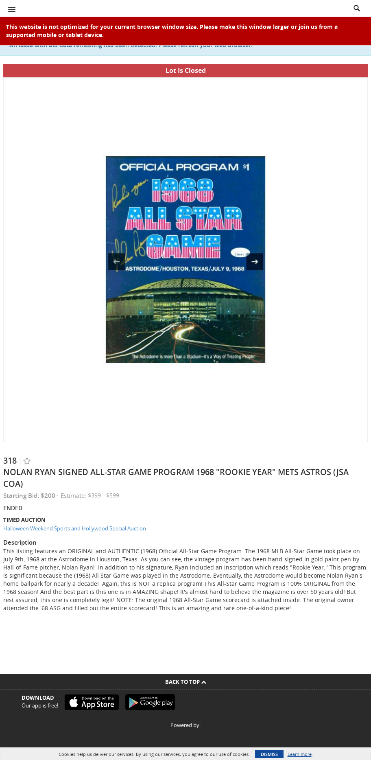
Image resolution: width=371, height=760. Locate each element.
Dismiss (269, 754)
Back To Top (185, 682)
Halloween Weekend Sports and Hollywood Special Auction (74, 528)
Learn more (300, 754)
